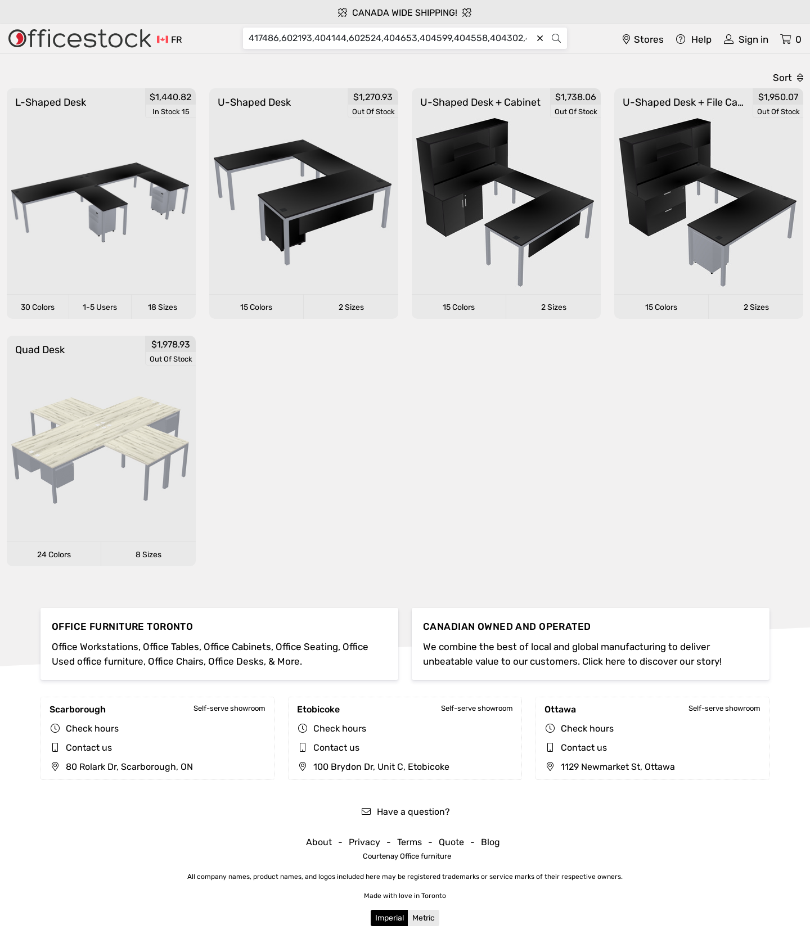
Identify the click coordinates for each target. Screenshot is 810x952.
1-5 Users (100, 307)
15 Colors (256, 307)
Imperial (389, 918)
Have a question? (405, 811)
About (319, 842)
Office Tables (171, 646)
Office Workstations (95, 646)
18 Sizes (162, 307)
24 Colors (54, 555)
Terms (409, 842)
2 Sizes (351, 307)
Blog (490, 842)
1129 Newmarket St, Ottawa (609, 766)
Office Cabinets (237, 646)
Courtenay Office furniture (407, 856)
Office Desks (236, 661)
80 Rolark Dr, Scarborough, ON (121, 766)
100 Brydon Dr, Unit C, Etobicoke (373, 766)
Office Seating (307, 646)
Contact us (89, 747)
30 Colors (38, 307)
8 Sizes (148, 555)
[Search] (390, 38)
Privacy (364, 842)
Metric (423, 918)
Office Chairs (176, 661)
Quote (451, 842)
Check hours (92, 728)
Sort (788, 77)
